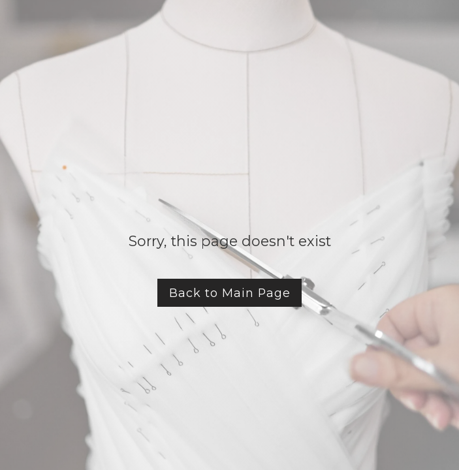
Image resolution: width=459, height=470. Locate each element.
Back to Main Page (230, 293)
